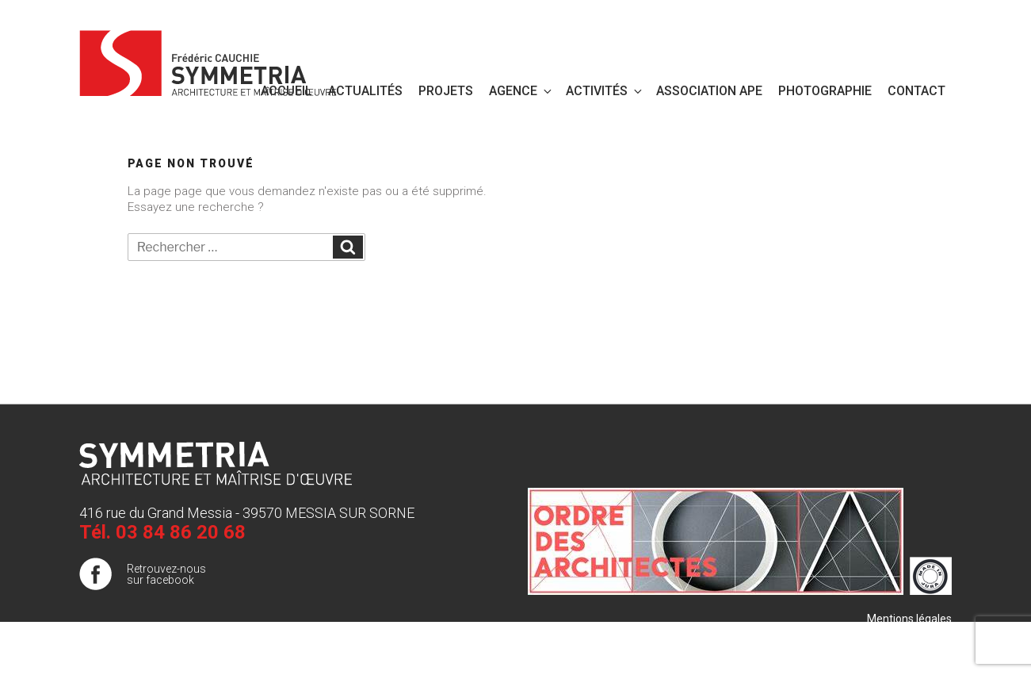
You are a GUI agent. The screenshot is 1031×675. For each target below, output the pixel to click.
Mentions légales (909, 618)
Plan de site (923, 634)
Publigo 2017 (919, 650)
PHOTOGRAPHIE (825, 90)
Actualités (365, 90)
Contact (916, 90)
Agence (521, 90)
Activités (605, 90)
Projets (445, 90)
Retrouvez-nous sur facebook (166, 574)
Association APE (709, 90)
